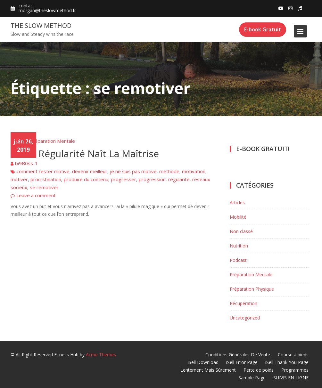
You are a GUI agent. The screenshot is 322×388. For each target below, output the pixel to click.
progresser (123, 179)
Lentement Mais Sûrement (208, 370)
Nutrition (239, 246)
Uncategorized (245, 318)
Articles (19, 141)
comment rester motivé (43, 171)
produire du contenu (86, 179)
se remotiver (44, 187)
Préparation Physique (252, 289)
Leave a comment (36, 195)
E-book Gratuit (262, 29)
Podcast (238, 260)
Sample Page (252, 378)
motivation (193, 171)
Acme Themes (101, 355)
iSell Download (203, 362)
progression (152, 179)
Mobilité (238, 217)
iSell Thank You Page (287, 362)
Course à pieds (293, 355)
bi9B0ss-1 (26, 163)
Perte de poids (259, 370)
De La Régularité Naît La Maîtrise (85, 153)
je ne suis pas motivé (133, 171)
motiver (19, 179)
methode (169, 171)
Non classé (241, 231)
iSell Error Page (242, 362)
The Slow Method (41, 25)
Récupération (243, 303)
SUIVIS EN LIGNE (291, 378)
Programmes (295, 370)
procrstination (45, 179)
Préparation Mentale (52, 141)
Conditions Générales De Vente (237, 355)
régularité (179, 179)
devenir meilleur (89, 171)
